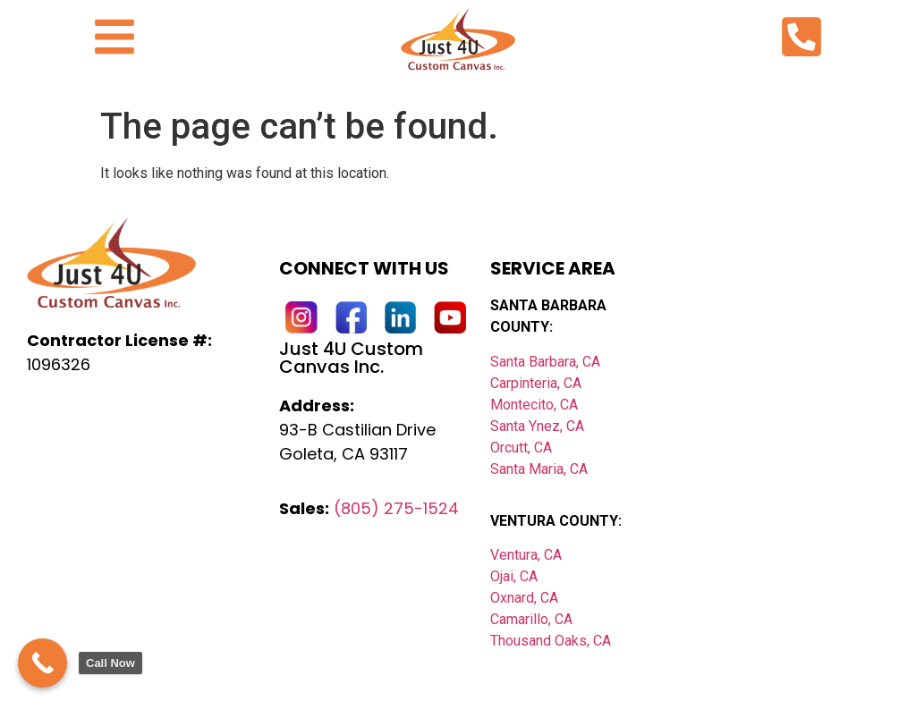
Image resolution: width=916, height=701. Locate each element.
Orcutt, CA (521, 447)
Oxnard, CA (524, 597)
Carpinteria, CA (535, 383)
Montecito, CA (534, 404)
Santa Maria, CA (539, 468)
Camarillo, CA (531, 619)
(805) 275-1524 (396, 508)
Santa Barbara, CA (545, 361)
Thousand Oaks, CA (550, 640)
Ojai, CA (514, 576)
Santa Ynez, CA (537, 426)
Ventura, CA (526, 554)
